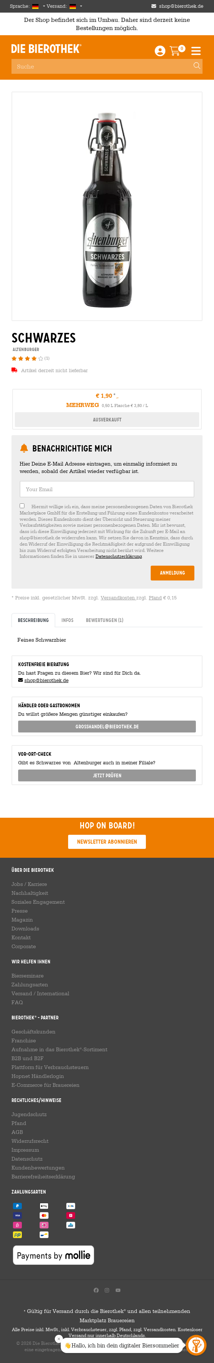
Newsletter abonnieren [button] (107, 841)
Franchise (23, 1040)
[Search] (194, 66)
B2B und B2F (27, 1058)
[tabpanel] (107, 638)
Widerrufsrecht (30, 1141)
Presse (19, 911)
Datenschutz (27, 1159)
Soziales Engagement (38, 902)
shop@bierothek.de (46, 680)
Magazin (22, 920)
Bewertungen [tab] (104, 620)
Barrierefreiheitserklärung (43, 1177)
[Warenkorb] (180, 53)
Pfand (155, 598)
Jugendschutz (29, 1114)
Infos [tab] (67, 620)
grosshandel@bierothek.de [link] (107, 727)
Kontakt (21, 937)
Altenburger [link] (25, 349)
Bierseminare (27, 976)
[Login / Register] (160, 53)
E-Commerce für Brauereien (45, 1085)
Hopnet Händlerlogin (37, 1076)
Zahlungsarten (29, 984)
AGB (17, 1132)
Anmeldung (172, 573)
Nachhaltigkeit (29, 893)
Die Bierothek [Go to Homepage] (46, 48)
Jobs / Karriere (29, 884)
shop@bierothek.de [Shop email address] (181, 6)
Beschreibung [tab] (33, 620)
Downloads (25, 929)
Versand (21, 993)
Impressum (25, 1150)
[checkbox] (107, 531)
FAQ (17, 1002)
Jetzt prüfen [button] (107, 775)
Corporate (23, 946)
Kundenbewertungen (38, 1168)
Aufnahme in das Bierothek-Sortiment (59, 1049)
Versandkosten (118, 598)
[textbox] (107, 489)
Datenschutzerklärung (119, 556)
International (53, 993)
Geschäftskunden (33, 1032)
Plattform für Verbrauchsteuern (50, 1067)
